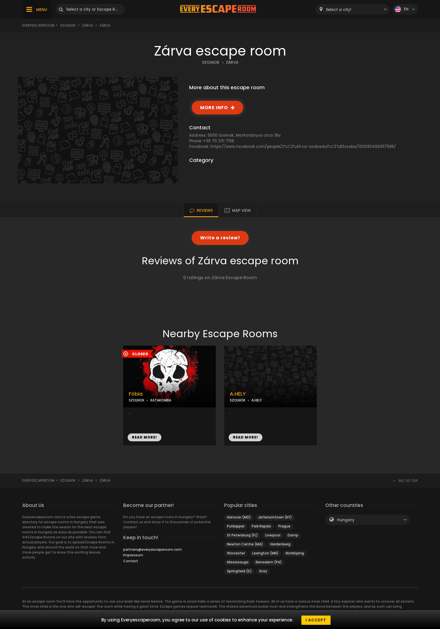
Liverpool (272, 535)
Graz (263, 571)
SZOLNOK (211, 62)
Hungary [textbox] (345, 520)
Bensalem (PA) (269, 562)
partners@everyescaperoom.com (152, 549)
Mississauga (237, 562)
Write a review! (220, 238)
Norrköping (295, 553)
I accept (316, 620)
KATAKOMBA (160, 400)
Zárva (87, 25)
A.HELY (238, 394)
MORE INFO (214, 107)
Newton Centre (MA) (245, 544)
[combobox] (352, 9)
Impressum (133, 555)
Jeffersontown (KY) (275, 517)
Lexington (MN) (265, 553)
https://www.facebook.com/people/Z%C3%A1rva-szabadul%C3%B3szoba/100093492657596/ (303, 146)
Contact (130, 561)
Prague (284, 526)
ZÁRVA (232, 62)
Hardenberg (280, 544)
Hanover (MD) (239, 517)
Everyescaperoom (38, 25)
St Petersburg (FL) (242, 535)
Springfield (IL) (239, 571)
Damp (293, 535)
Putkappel (235, 526)
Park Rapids (261, 526)
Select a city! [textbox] (338, 9)
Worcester (236, 553)
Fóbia (136, 394)
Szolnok (67, 25)
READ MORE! (144, 437)
